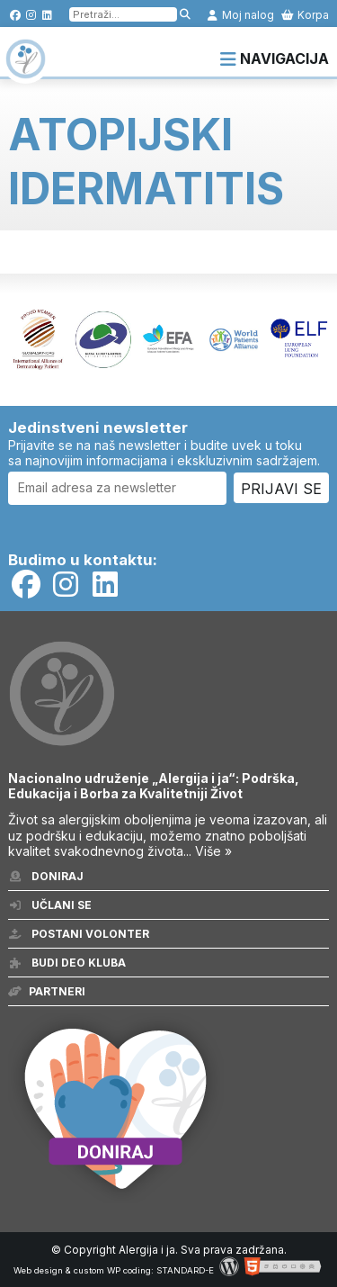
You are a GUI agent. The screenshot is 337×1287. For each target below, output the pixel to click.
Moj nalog (240, 15)
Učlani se (50, 905)
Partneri (46, 991)
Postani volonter (78, 933)
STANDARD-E (185, 1270)
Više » (213, 851)
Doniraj (46, 876)
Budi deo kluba (67, 962)
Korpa (305, 15)
